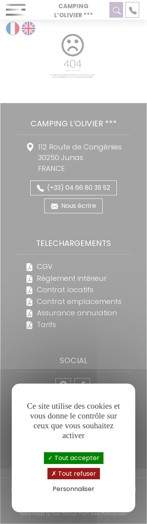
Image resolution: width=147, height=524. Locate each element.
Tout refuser (73, 473)
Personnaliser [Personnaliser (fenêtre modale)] (73, 488)
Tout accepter (74, 457)
